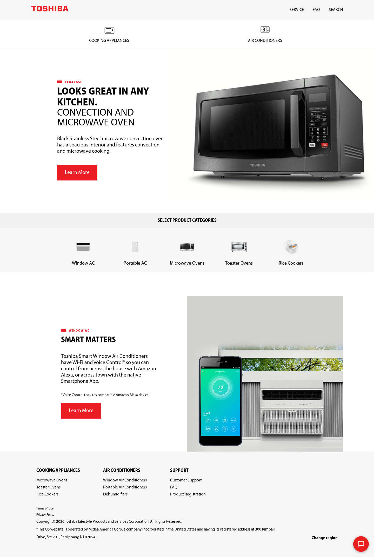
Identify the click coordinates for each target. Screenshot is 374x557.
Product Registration (188, 494)
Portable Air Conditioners (125, 487)
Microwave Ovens (51, 480)
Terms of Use (45, 508)
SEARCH (336, 10)
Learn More (77, 172)
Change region (325, 538)
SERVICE (297, 10)
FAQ (316, 10)
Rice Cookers (47, 494)
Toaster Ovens (48, 487)
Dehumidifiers (115, 494)
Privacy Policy (45, 514)
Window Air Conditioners (125, 480)
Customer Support (186, 480)
